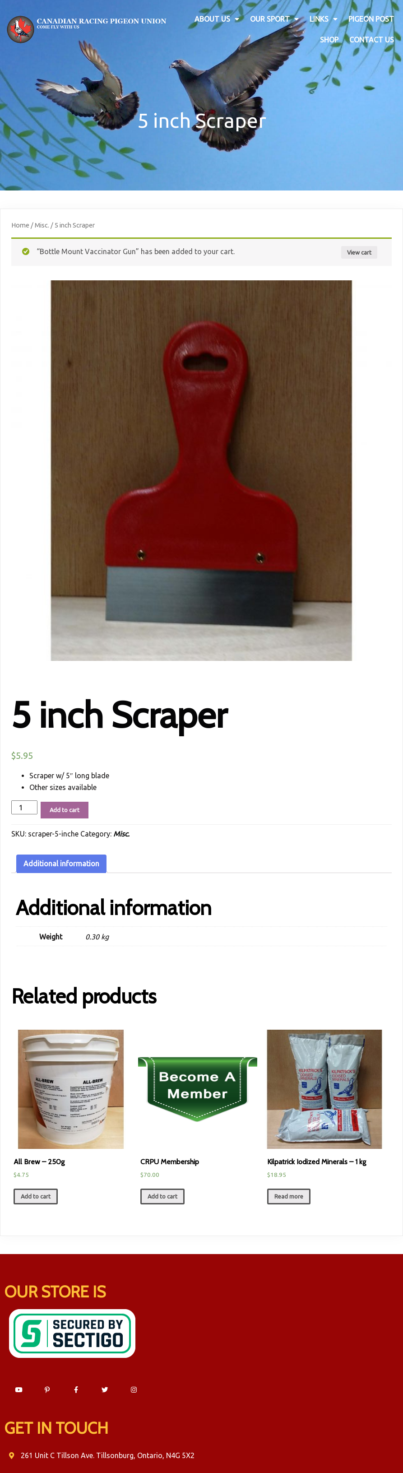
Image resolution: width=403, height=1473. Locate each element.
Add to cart (64, 806)
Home (20, 221)
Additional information (61, 859)
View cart (359, 248)
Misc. (42, 221)
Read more (288, 1192)
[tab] (61, 859)
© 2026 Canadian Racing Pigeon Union (201, 1449)
